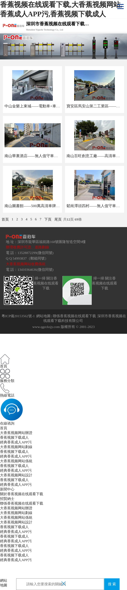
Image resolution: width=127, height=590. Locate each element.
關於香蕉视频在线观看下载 (21, 494)
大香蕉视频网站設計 (16, 475)
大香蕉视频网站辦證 (16, 433)
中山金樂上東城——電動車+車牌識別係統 (39, 106)
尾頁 (58, 219)
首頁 (5, 219)
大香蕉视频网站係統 (16, 461)
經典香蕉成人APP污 (16, 442)
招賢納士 (7, 499)
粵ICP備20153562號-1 (18, 316)
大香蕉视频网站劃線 (16, 447)
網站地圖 (43, 316)
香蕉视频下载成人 (14, 437)
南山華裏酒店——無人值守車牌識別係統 (38, 156)
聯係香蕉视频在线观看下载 (74, 316)
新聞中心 (7, 489)
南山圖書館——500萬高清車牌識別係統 (37, 206)
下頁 (47, 219)
